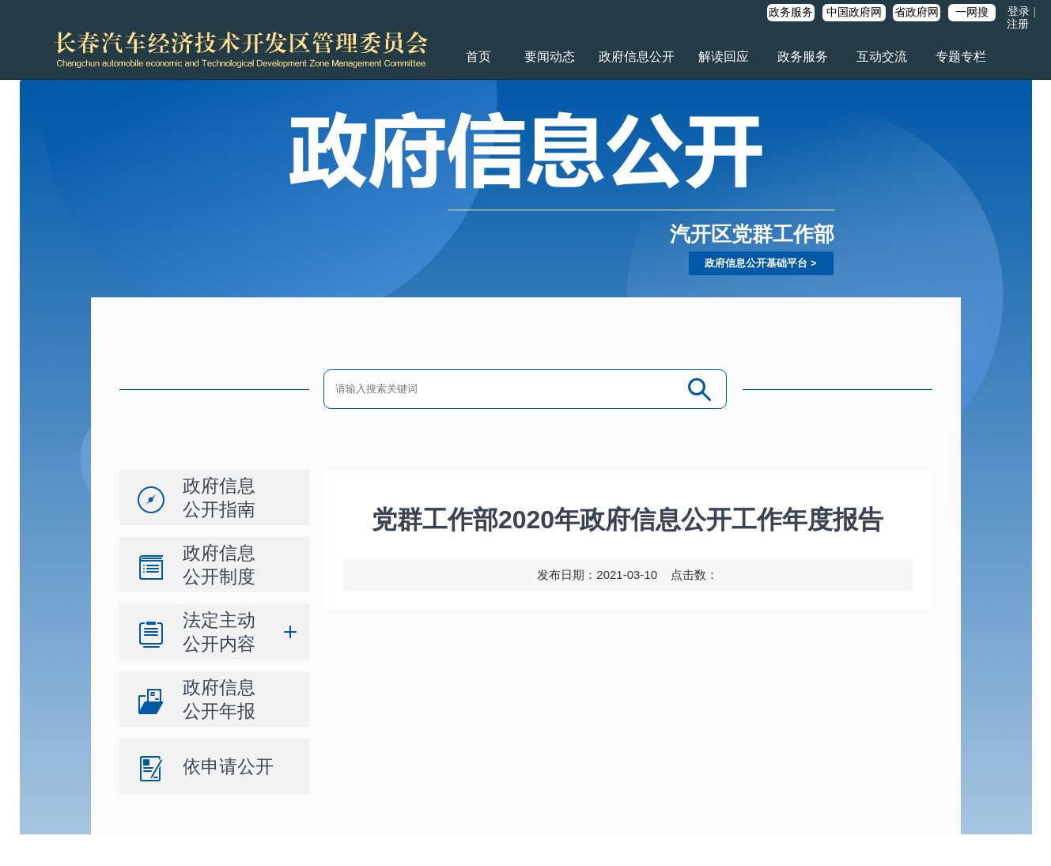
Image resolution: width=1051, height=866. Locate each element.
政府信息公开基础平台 (756, 263)
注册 (1018, 24)
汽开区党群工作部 (752, 234)
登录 (1019, 11)
